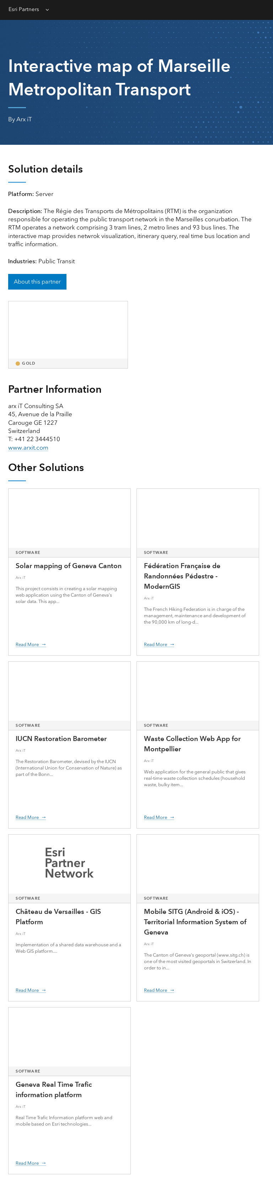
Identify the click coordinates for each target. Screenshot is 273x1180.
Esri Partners (24, 9)
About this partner (37, 281)
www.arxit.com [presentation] (28, 447)
